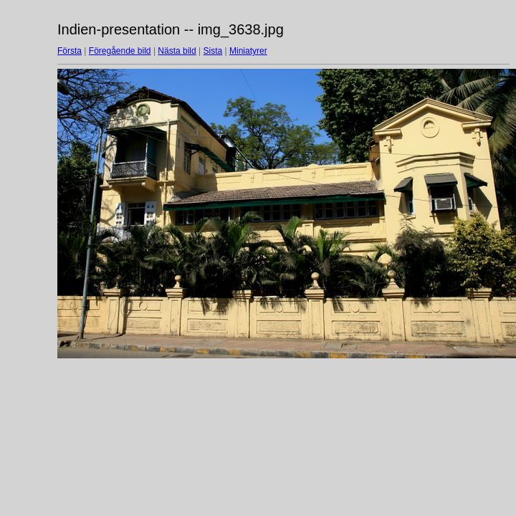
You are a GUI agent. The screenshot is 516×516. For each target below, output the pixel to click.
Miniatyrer (248, 51)
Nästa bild (177, 51)
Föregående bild (120, 51)
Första (69, 51)
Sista (213, 51)
